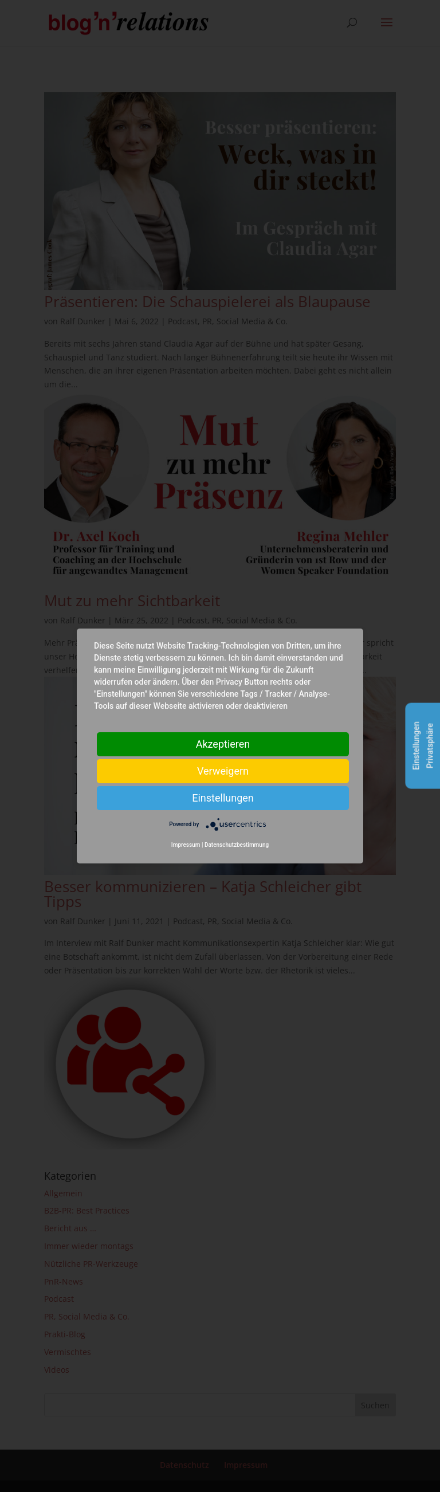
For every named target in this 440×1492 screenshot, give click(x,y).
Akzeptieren (223, 744)
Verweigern (223, 771)
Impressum (186, 845)
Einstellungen (222, 798)
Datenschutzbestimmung (237, 845)
